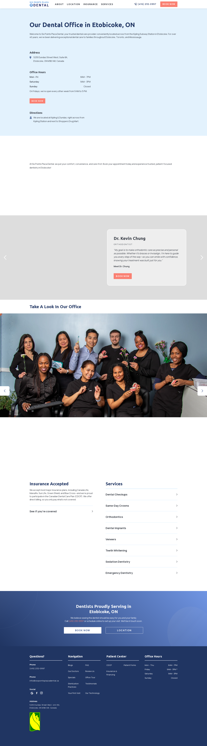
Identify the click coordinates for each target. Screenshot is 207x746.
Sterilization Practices (73, 685)
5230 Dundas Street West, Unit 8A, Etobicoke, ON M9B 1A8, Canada (45, 706)
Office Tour (90, 677)
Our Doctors (73, 671)
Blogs (70, 665)
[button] (5, 257)
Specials (71, 677)
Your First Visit (74, 693)
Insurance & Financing (111, 673)
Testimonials (91, 683)
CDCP (109, 665)
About (59, 4)
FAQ (87, 665)
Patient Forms (130, 665)
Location (73, 4)
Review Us (89, 671)
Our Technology (92, 693)
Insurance (90, 4)
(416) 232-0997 (76, 621)
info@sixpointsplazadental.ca (44, 680)
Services (107, 4)
